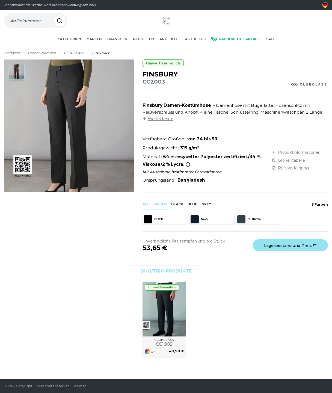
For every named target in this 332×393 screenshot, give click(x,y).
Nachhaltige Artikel (236, 47)
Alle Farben (155, 212)
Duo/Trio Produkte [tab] (166, 279)
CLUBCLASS (164, 350)
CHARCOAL (249, 227)
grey (206, 212)
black (177, 212)
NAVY (199, 227)
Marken (94, 47)
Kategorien (69, 47)
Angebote (169, 47)
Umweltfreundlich (163, 71)
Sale (270, 47)
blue (192, 212)
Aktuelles (195, 47)
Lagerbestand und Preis (290, 253)
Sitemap (79, 386)
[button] (16, 80)
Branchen (117, 47)
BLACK (153, 227)
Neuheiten (143, 47)
